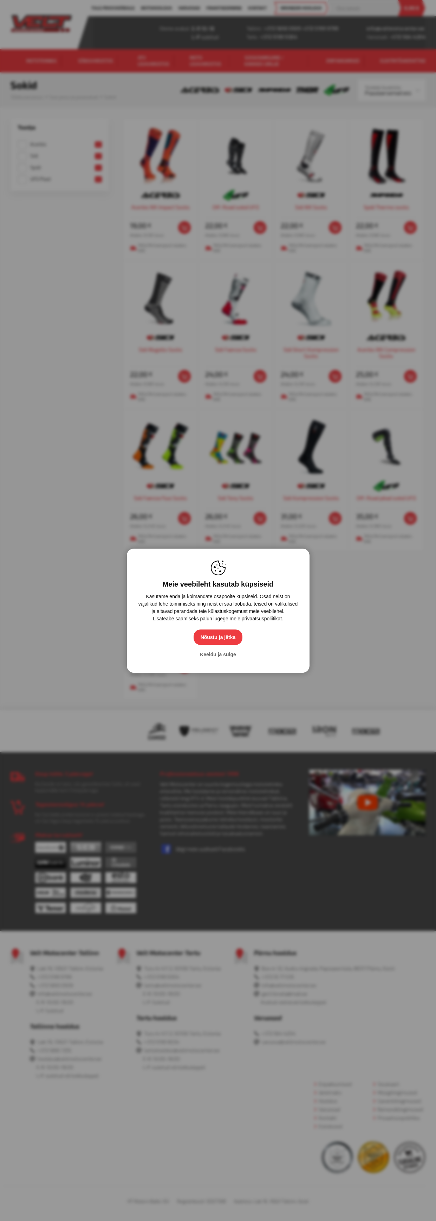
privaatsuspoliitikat (262, 618)
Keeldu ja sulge (218, 654)
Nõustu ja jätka (218, 637)
